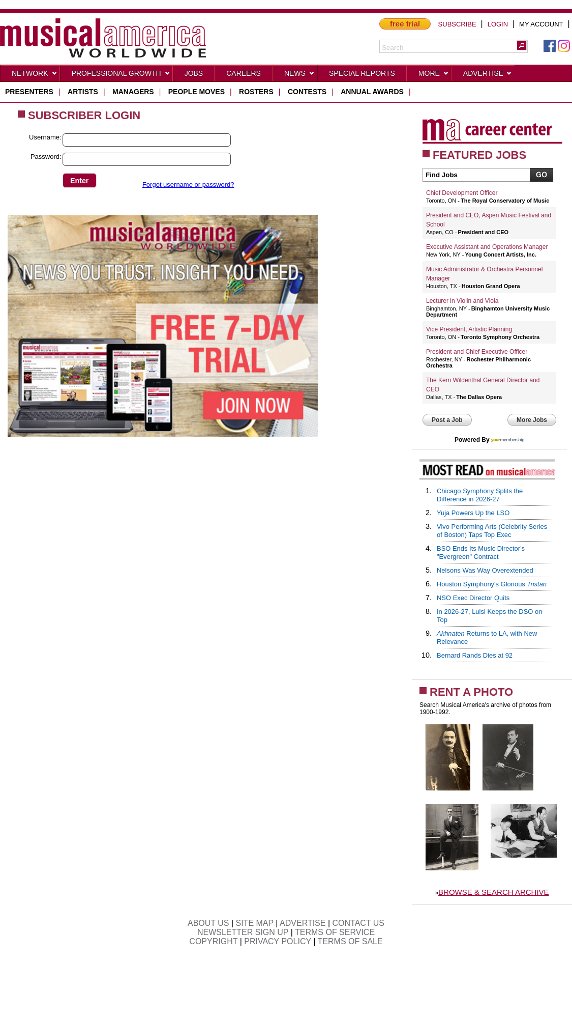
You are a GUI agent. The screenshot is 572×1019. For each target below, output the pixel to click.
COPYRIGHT (213, 941)
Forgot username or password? (188, 184)
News (299, 75)
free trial (405, 23)
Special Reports (362, 73)
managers (133, 92)
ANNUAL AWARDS (372, 92)
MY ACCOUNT (541, 24)
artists (83, 92)
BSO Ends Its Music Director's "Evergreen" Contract (481, 552)
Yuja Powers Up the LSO (473, 513)
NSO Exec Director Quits (473, 598)
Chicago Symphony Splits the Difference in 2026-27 (480, 495)
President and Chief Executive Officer (476, 351)
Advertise (487, 75)
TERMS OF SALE (350, 941)
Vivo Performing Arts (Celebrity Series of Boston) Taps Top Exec (492, 531)
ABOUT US (208, 923)
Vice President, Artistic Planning (469, 329)
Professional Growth (121, 75)
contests (307, 92)
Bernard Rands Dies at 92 (475, 655)
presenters (29, 92)
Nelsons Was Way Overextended (485, 570)
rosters (256, 92)
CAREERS (243, 73)
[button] (522, 45)
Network (34, 75)
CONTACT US (359, 923)
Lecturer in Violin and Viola (462, 300)
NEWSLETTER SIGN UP (242, 932)
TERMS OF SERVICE (335, 932)
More (433, 75)
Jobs (194, 73)
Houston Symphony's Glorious (492, 584)
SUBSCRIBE (457, 24)
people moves (196, 92)
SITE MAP (255, 923)
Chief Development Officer (462, 192)
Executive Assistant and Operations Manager (487, 246)
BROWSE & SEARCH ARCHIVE (493, 892)
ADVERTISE (302, 923)
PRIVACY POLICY (277, 941)
